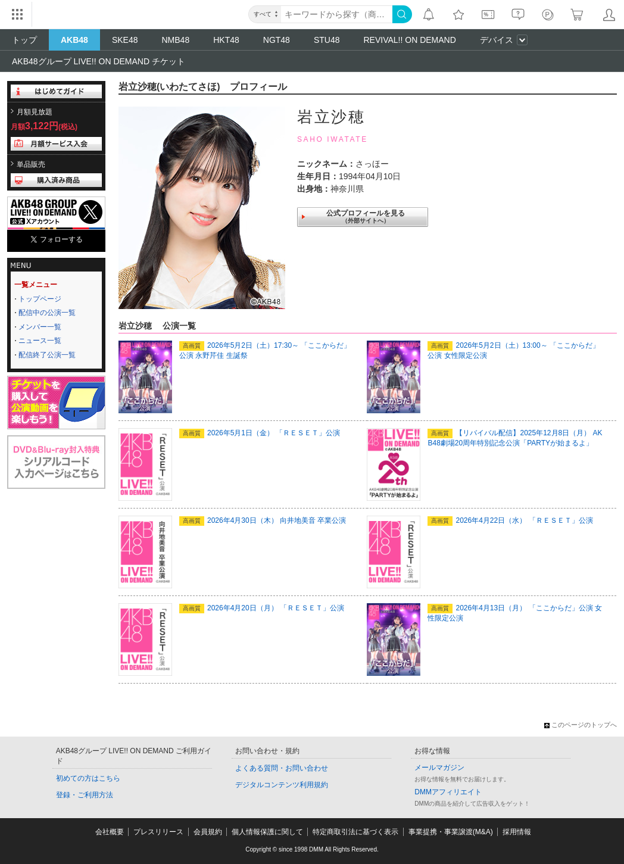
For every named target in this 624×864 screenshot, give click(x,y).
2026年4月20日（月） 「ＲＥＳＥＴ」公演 (261, 608)
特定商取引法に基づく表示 (355, 832)
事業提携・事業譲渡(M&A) (450, 832)
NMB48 (176, 40)
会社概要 (109, 832)
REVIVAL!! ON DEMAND (409, 40)
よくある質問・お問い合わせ (281, 768)
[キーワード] (336, 14)
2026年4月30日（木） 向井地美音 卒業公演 (262, 520)
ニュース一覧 (39, 340)
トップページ (39, 299)
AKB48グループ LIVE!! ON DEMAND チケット (98, 61)
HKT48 (226, 40)
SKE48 (125, 40)
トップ (24, 40)
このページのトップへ (580, 724)
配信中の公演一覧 (47, 312)
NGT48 (276, 40)
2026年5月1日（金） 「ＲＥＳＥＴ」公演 (259, 433)
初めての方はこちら (88, 778)
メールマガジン (439, 767)
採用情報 (517, 832)
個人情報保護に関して (267, 832)
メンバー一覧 (39, 327)
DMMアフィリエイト (448, 792)
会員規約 (208, 832)
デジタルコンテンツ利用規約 (281, 785)
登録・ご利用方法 (84, 795)
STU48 (327, 40)
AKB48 (74, 40)
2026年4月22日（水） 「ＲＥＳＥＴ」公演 (510, 520)
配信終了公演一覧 (47, 355)
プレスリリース (158, 832)
